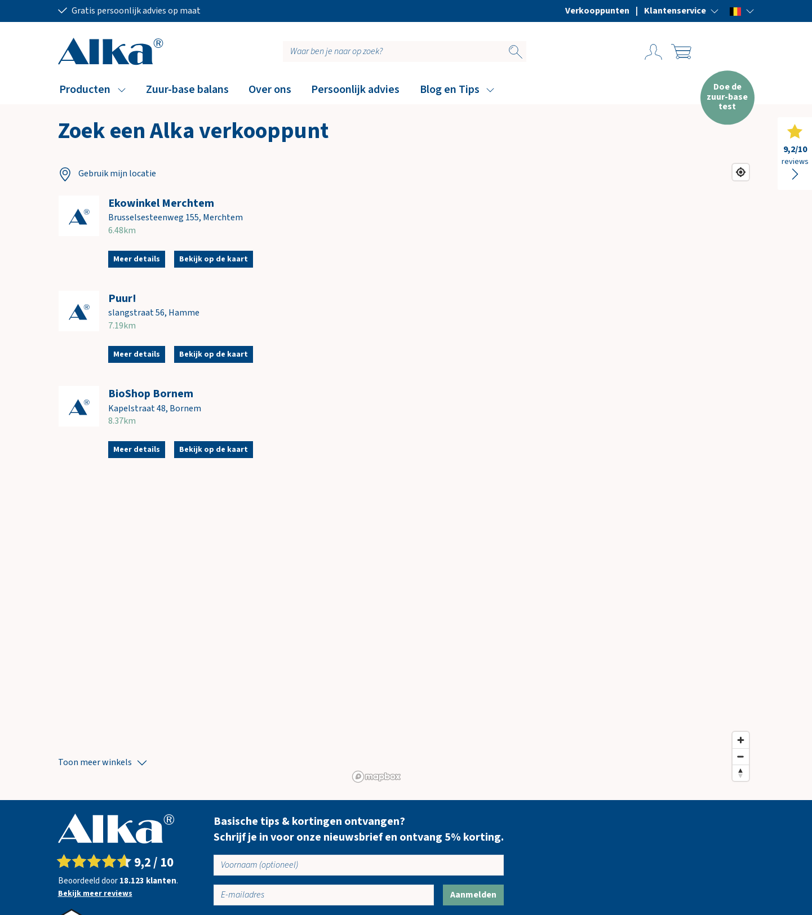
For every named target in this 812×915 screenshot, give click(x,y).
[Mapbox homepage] (376, 776)
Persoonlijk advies (355, 89)
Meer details (136, 259)
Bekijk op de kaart (213, 259)
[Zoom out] (741, 756)
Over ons (270, 89)
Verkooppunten (597, 11)
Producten (84, 89)
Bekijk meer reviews (95, 893)
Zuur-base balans (187, 89)
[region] (551, 472)
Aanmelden (473, 895)
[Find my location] (741, 172)
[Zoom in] (741, 740)
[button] (681, 11)
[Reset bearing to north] (741, 773)
